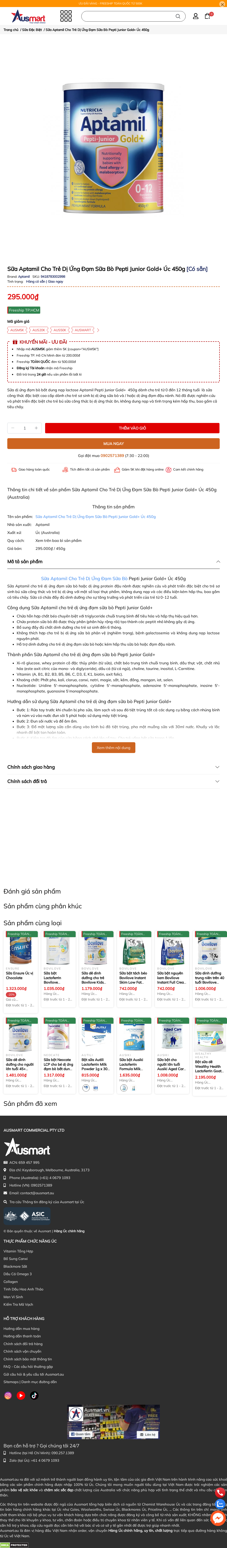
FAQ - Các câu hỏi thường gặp (28, 1366)
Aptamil (24, 276)
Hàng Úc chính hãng (69, 1231)
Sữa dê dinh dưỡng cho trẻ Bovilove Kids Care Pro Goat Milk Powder (93, 982)
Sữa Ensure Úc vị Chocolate (19, 975)
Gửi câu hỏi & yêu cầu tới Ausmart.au (34, 1374)
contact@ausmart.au (37, 1193)
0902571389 (112, 455)
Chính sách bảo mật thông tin (28, 1359)
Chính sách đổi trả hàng (23, 1344)
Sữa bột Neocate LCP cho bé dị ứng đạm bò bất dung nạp (58, 1066)
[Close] (222, 4)
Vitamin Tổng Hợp (18, 1251)
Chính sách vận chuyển (22, 1351)
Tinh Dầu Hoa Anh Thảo (23, 1289)
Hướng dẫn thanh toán (22, 1336)
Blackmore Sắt (15, 1266)
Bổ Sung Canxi (16, 1258)
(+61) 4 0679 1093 (55, 1177)
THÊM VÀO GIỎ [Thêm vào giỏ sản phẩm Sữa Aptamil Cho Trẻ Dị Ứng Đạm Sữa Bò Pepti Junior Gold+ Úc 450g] (132, 428)
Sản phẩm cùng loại (33, 923)
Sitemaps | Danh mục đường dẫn (30, 1382)
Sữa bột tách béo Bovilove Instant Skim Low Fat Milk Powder (133, 980)
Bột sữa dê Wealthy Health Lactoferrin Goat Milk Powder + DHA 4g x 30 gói (208, 1071)
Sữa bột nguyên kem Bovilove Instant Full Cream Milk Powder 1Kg (172, 980)
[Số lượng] (24, 428)
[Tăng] (36, 428)
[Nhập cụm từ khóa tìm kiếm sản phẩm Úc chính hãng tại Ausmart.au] (133, 16)
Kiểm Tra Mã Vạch (18, 1304)
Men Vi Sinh (13, 1297)
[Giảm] (12, 428)
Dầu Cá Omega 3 (18, 1274)
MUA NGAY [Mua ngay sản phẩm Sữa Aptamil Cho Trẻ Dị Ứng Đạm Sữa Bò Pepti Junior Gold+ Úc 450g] (113, 443)
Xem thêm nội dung (113, 747)
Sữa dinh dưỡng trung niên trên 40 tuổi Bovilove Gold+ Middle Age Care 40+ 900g (209, 982)
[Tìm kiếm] (178, 16)
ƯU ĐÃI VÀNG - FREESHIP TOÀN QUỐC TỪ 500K (110, 3)
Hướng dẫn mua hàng (21, 1328)
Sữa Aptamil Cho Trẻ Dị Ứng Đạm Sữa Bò (84, 578)
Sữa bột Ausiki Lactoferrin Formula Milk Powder (133, 1068)
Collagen (11, 1281)
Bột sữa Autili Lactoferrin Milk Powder (96, 1066)
